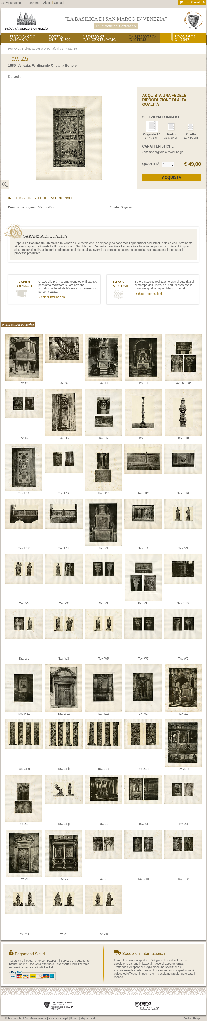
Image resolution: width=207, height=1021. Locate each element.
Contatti (59, 2)
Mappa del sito (89, 1018)
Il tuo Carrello (192, 2)
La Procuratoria (11, 2)
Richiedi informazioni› (52, 297)
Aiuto (46, 2)
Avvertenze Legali (58, 1018)
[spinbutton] (166, 164)
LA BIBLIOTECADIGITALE (143, 38)
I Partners (32, 2)
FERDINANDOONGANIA (23, 38)
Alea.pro (197, 1018)
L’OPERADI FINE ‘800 (59, 38)
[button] (172, 163)
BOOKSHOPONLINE (185, 38)
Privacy (74, 1018)
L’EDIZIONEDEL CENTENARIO (99, 38)
